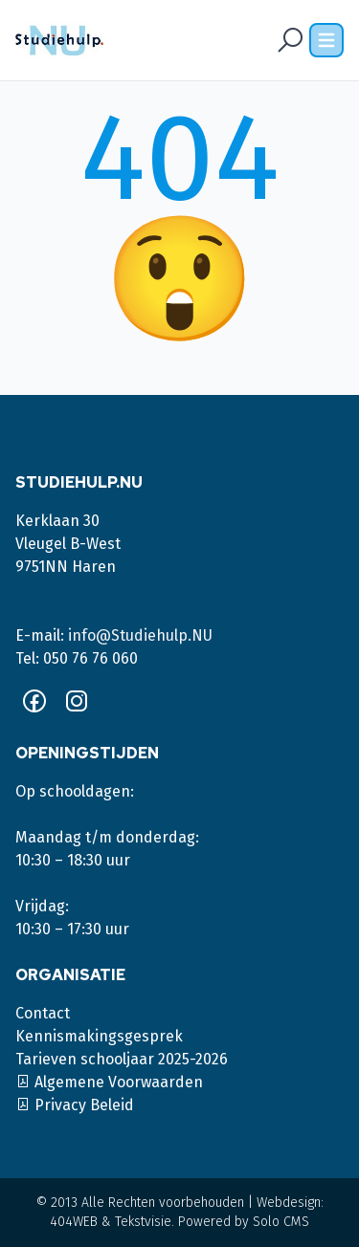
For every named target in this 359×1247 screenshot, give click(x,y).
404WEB (74, 1222)
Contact (42, 1013)
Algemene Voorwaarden (109, 1082)
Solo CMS (281, 1222)
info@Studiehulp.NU (140, 635)
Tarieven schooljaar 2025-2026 (121, 1059)
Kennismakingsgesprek (99, 1036)
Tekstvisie (143, 1222)
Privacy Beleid (74, 1105)
